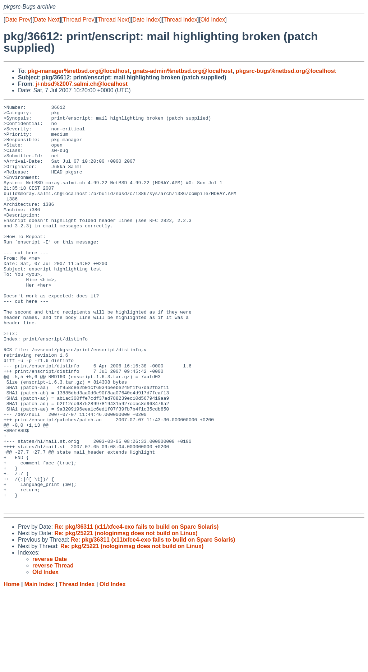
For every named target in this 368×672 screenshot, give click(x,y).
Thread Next (113, 20)
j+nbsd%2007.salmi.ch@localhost (82, 84)
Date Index (146, 20)
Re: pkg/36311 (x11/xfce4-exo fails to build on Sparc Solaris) (136, 607)
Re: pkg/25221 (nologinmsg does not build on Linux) (125, 614)
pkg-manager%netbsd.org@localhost (78, 71)
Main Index (39, 665)
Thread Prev (79, 20)
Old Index (213, 20)
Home (11, 665)
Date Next (46, 20)
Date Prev (18, 20)
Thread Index (180, 20)
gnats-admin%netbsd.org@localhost (183, 71)
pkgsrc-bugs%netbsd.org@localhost (286, 71)
